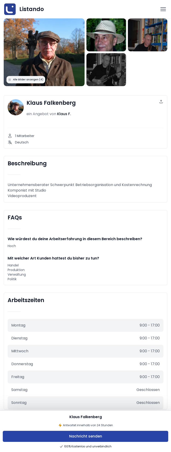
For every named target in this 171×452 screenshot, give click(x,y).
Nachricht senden (85, 436)
